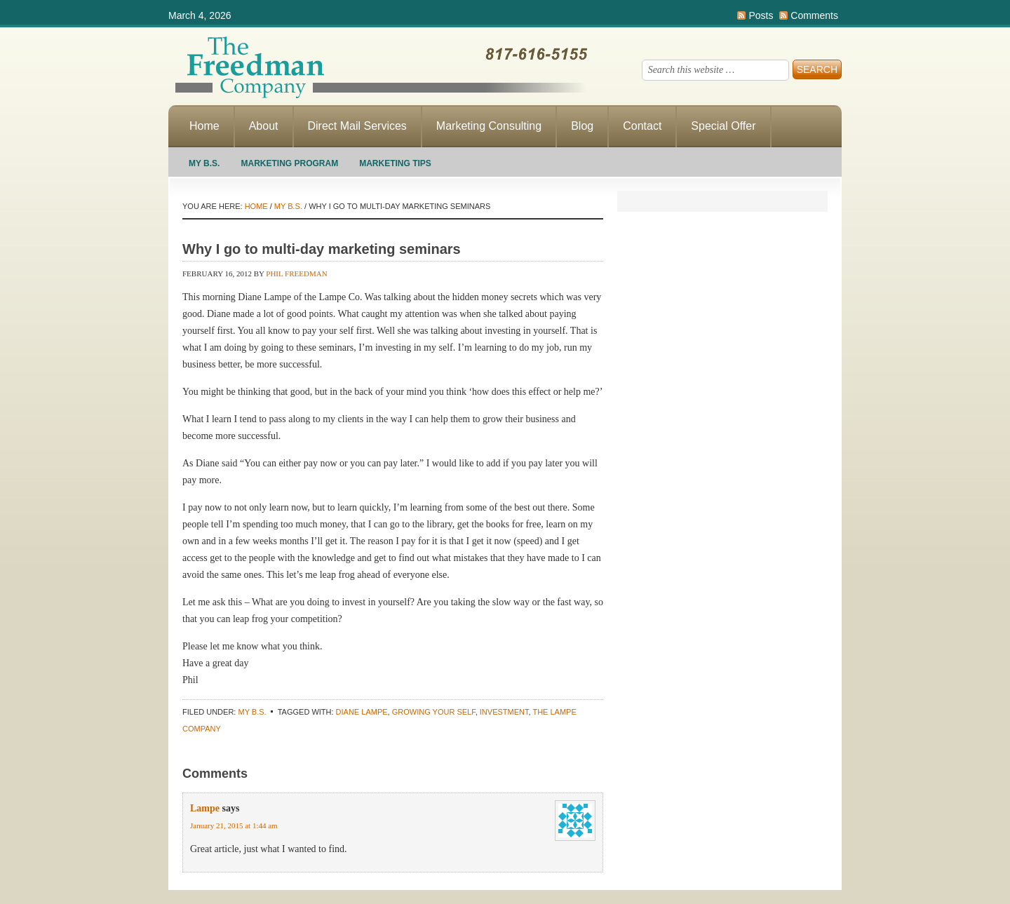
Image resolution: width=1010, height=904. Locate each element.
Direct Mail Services (357, 126)
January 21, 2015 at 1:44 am (234, 825)
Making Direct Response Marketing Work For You (378, 66)
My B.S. (204, 163)
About (263, 126)
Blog (582, 126)
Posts (760, 15)
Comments (814, 15)
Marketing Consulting (488, 126)
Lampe (205, 808)
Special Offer (723, 126)
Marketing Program (289, 163)
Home (204, 126)
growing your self (434, 712)
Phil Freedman (296, 273)
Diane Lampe (362, 712)
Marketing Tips (395, 163)
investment (504, 712)
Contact (642, 126)
